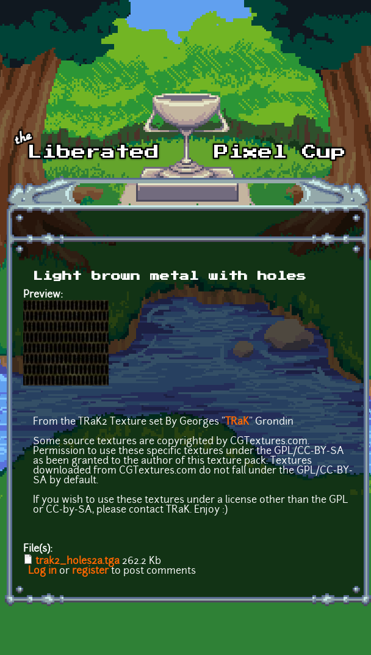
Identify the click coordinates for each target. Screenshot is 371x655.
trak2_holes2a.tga (77, 561)
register (90, 571)
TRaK (237, 422)
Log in (42, 571)
